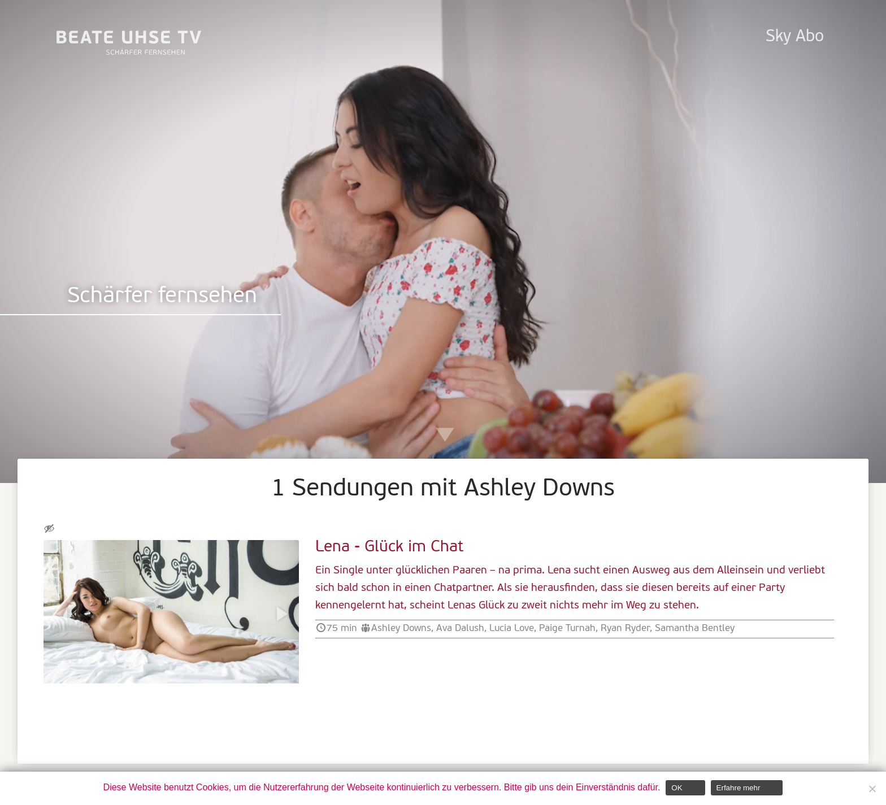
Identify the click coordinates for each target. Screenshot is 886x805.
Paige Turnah (567, 628)
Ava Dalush (460, 628)
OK (676, 788)
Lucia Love (511, 628)
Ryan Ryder (625, 628)
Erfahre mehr (738, 788)
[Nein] (872, 788)
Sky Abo (795, 37)
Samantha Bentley (695, 628)
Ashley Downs (401, 628)
